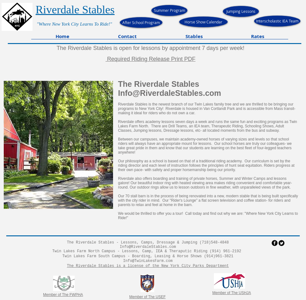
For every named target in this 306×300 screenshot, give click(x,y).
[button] (127, 38)
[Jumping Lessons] (241, 11)
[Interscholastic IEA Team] (277, 21)
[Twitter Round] (281, 243)
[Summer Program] (169, 10)
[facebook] (275, 243)
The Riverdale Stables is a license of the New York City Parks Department (148, 266)
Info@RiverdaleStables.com (169, 93)
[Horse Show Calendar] (203, 22)
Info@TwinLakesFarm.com (147, 261)
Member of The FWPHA (63, 295)
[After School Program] (141, 22)
